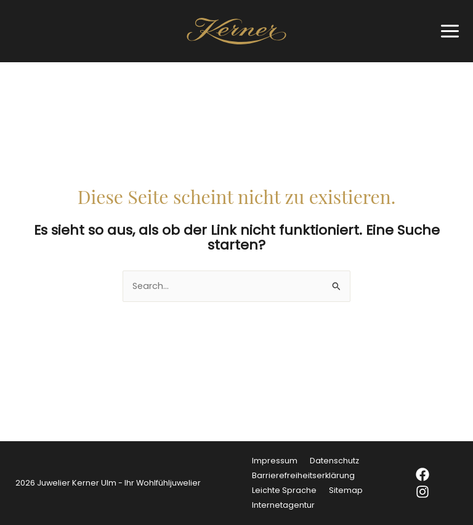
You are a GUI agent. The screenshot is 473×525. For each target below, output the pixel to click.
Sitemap (346, 490)
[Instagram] (430, 492)
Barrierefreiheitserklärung (303, 475)
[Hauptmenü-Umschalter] (447, 31)
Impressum (274, 460)
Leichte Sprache (284, 490)
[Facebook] (430, 474)
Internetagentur (283, 505)
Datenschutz (334, 460)
